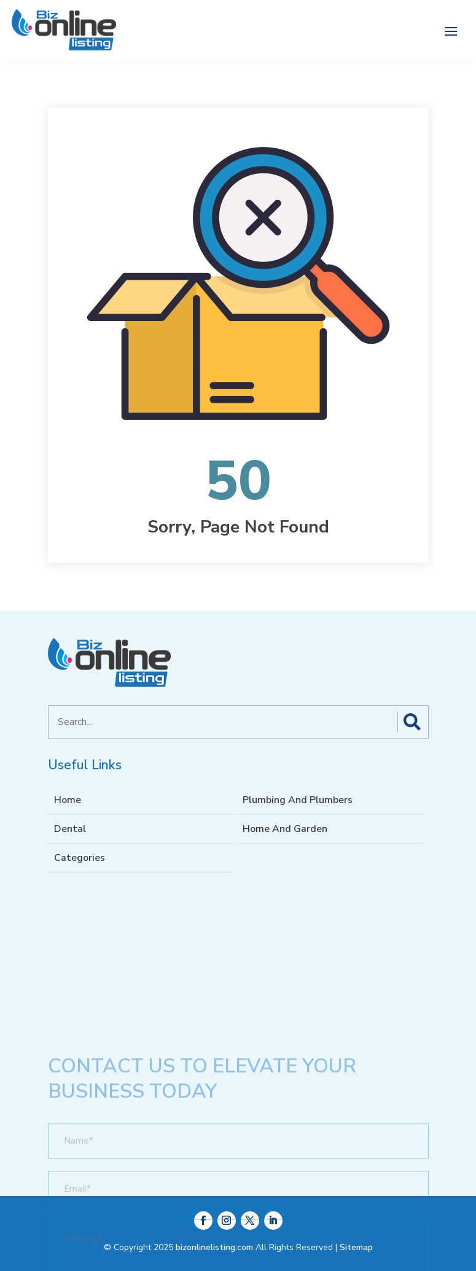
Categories (79, 858)
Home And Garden (285, 829)
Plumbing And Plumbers (298, 800)
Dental (70, 829)
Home (67, 800)
